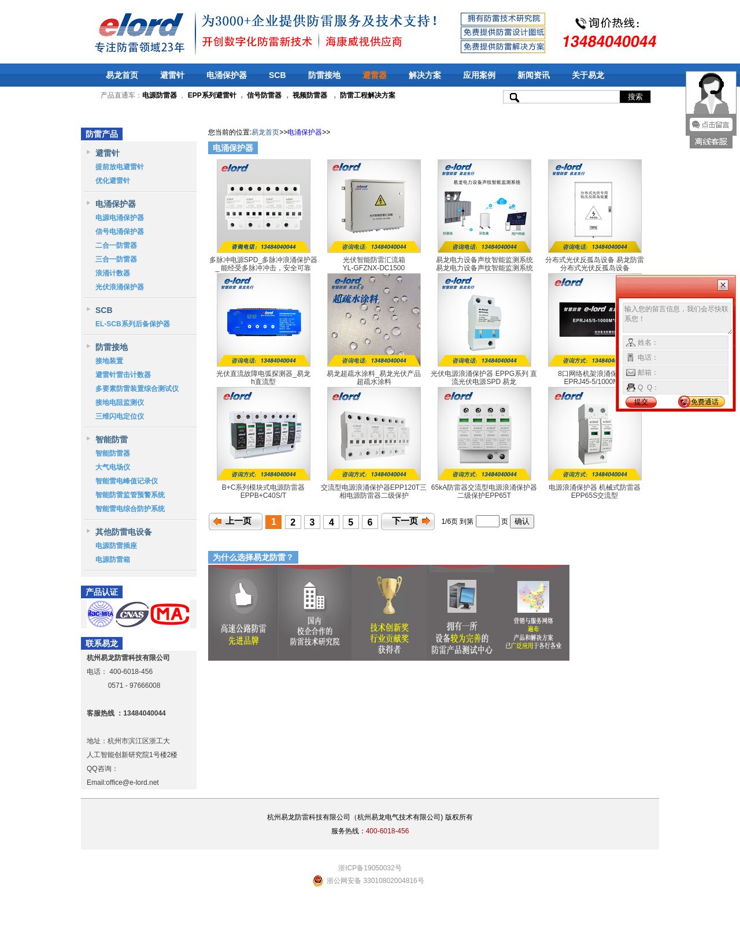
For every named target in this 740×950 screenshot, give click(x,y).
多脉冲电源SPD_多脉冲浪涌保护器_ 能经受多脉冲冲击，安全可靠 (263, 264)
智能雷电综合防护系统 (130, 509)
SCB (277, 75)
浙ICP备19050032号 (369, 868)
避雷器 (374, 75)
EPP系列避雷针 (212, 95)
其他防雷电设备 (123, 532)
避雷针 (172, 75)
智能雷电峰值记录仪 (126, 481)
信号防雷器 (264, 95)
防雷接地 (324, 75)
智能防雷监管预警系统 (130, 495)
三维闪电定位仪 (119, 416)
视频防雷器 (310, 95)
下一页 (405, 521)
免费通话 (705, 402)
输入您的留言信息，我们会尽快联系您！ (677, 318)
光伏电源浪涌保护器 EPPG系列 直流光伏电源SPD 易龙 (484, 378)
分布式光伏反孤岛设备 (595, 268)
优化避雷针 (112, 181)
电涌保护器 (226, 75)
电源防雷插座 (116, 546)
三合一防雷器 (116, 259)
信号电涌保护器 (119, 232)
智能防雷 (111, 439)
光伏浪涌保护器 (119, 287)
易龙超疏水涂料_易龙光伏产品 (374, 374)
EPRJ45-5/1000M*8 (594, 382)
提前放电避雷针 (119, 167)
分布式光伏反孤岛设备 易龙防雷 (594, 260)
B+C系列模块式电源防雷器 (263, 487)
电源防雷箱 (112, 560)
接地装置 (109, 361)
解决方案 (425, 75)
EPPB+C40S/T (263, 495)
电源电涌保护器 (119, 218)
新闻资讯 (533, 75)
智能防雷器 (112, 453)
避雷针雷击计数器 (123, 375)
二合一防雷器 (116, 245)
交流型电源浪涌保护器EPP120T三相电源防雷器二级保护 (374, 491)
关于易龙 (588, 75)
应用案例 (479, 75)
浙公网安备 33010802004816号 (375, 881)
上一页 (238, 521)
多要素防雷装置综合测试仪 (137, 389)
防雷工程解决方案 (366, 95)
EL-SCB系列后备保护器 (132, 324)
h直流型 (263, 382)
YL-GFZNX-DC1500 (374, 268)
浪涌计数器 (112, 273)
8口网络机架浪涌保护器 (594, 374)
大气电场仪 (112, 467)
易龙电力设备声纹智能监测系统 (484, 260)
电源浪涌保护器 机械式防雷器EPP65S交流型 (595, 491)
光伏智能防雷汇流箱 (374, 260)
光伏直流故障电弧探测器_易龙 (263, 374)
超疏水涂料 (374, 382)
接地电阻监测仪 (119, 402)
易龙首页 (122, 75)
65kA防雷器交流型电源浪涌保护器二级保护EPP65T (484, 491)
